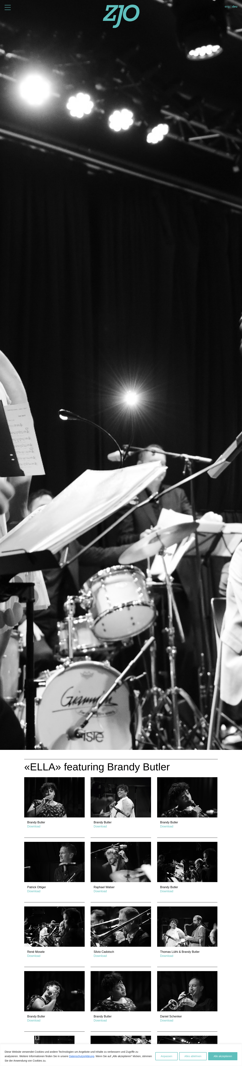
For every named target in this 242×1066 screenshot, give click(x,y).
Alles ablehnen (193, 1056)
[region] (121, 1055)
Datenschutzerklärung (81, 1056)
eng (227, 6)
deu (234, 6)
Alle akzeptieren (223, 1056)
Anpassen (166, 1056)
